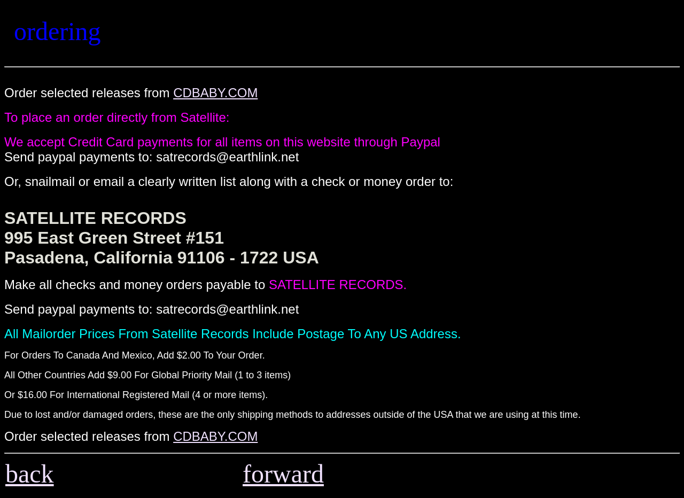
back (29, 474)
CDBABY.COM (215, 92)
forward (283, 474)
